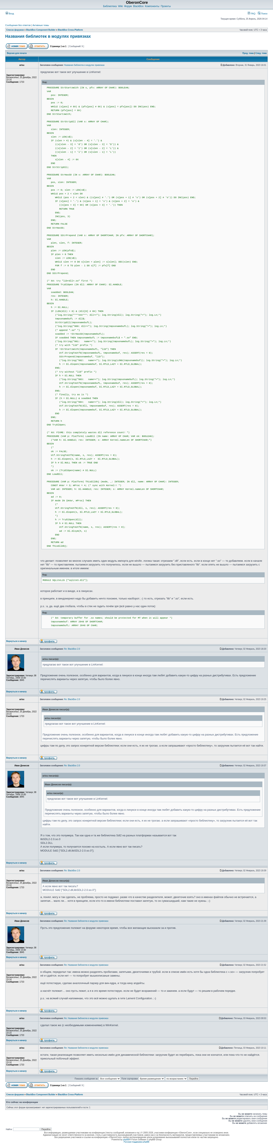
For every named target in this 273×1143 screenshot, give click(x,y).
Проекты (166, 6)
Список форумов (15, 30)
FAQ (251, 13)
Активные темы (40, 25)
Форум (128, 6)
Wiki (120, 6)
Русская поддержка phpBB (136, 1142)
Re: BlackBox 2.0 (72, 649)
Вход (10, 13)
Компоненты (152, 6)
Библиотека (110, 6)
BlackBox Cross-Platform (70, 30)
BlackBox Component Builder (41, 30)
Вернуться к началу (16, 641)
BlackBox (138, 6)
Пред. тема (248, 53)
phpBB (126, 1139)
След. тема (261, 53)
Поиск (262, 13)
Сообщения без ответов (18, 25)
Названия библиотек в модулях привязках (48, 36)
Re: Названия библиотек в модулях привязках (86, 921)
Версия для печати (17, 53)
